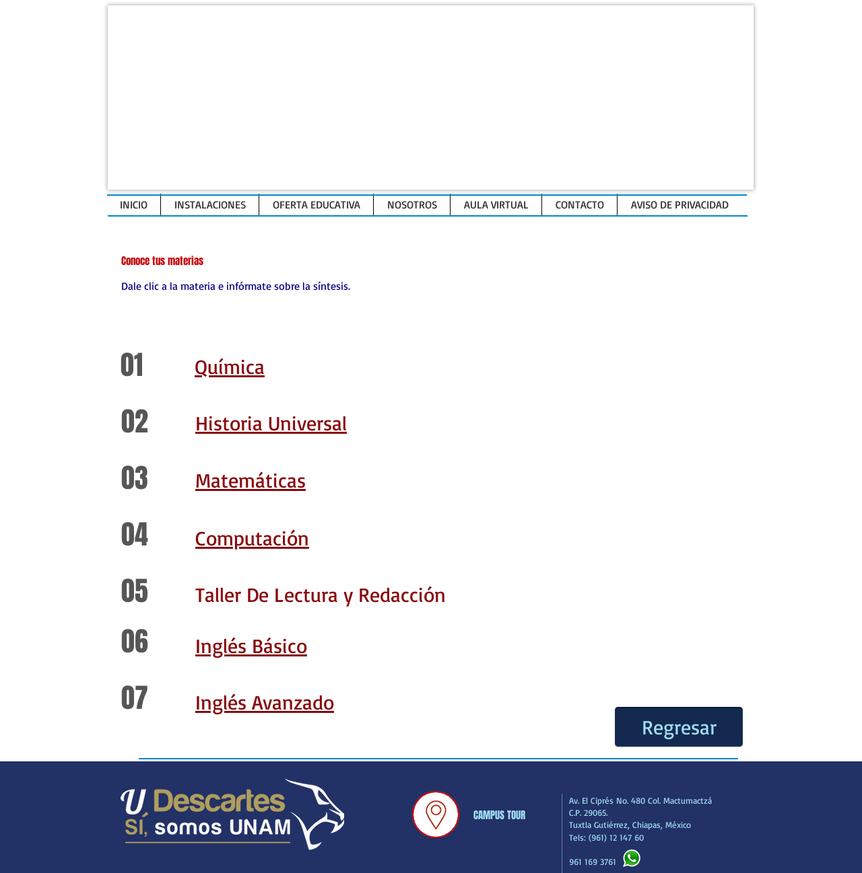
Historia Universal (271, 422)
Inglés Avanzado (264, 701)
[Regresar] (679, 727)
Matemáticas (250, 479)
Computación (252, 537)
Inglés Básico (251, 645)
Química (230, 366)
